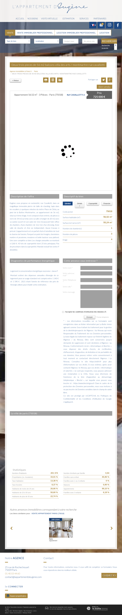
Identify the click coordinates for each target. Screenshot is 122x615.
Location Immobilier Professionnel (76, 32)
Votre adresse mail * (68, 274)
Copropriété (93, 203)
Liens (34, 610)
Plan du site (8, 610)
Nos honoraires (28, 610)
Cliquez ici (109, 575)
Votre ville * (67, 286)
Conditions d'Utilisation (92, 398)
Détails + (79, 204)
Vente (10, 32)
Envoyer (89, 317)
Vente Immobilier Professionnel (35, 32)
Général (68, 203)
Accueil (23, 18)
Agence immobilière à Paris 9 (20, 71)
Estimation (67, 18)
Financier (106, 203)
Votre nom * (68, 267)
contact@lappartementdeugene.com (23, 576)
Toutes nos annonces (16, 612)
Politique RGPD (27, 612)
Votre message (69, 292)
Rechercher (109, 40)
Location (104, 32)
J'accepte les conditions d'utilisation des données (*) (85, 311)
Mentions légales (18, 610)
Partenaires (96, 18)
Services (81, 18)
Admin (7, 612)
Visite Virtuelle (49, 18)
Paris (36, 71)
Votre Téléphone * (69, 280)
